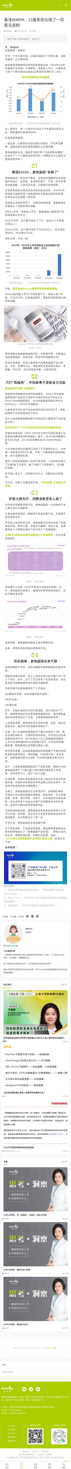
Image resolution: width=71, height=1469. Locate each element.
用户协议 (35, 1452)
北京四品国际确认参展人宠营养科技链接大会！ (24, 1092)
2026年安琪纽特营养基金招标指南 (18, 1147)
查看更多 (64, 984)
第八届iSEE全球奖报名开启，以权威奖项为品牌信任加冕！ (27, 963)
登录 (47, 1348)
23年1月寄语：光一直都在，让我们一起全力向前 (25, 1215)
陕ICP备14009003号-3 (27, 1455)
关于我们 (12, 1426)
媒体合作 (12, 1441)
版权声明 (26, 1452)
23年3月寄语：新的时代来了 (16, 1324)
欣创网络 (49, 1455)
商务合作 (12, 1437)
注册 (54, 1348)
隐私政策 (45, 1452)
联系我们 (12, 1430)
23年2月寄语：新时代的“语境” (17, 1270)
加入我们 (12, 1433)
